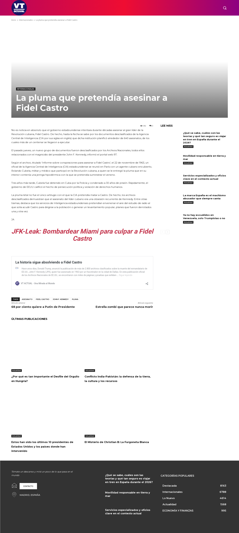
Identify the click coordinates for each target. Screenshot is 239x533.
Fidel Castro (42, 299)
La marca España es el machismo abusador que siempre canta (205, 197)
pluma (75, 299)
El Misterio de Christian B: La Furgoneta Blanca (111, 444)
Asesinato (27, 299)
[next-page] (167, 232)
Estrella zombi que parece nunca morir (124, 307)
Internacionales (26, 20)
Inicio (13, 20)
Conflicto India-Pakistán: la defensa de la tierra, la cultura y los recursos (117, 378)
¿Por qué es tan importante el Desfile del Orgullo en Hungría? (45, 378)
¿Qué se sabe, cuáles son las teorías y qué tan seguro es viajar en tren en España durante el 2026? (129, 479)
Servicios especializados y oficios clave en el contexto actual (201, 179)
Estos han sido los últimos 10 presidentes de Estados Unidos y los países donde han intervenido (44, 446)
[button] (225, 8)
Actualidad (16, 370)
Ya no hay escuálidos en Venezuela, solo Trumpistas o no (205, 216)
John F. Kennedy (61, 299)
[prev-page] (163, 232)
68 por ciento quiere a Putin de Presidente (43, 307)
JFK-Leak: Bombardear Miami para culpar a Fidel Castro (82, 234)
